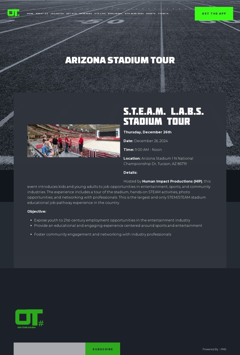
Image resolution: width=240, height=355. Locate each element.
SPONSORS (85, 13)
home (30, 13)
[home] (13, 13)
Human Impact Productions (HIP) (172, 181)
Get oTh (71, 13)
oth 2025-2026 (134, 13)
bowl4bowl (115, 13)
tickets (163, 13)
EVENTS (151, 13)
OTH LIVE (100, 13)
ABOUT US (42, 13)
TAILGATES (57, 13)
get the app (214, 13)
